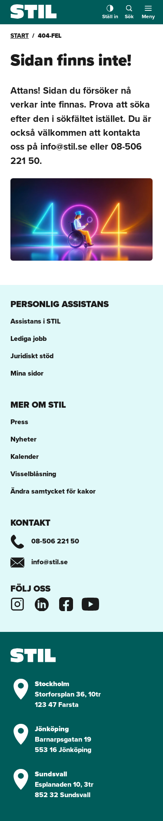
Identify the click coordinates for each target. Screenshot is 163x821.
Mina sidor (26, 373)
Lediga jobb (28, 338)
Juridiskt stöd (31, 356)
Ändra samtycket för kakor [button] (53, 491)
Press (19, 422)
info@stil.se (39, 562)
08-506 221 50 (44, 541)
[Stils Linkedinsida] (42, 603)
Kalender (24, 456)
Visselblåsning (33, 474)
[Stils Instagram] (17, 603)
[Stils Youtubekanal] (90, 603)
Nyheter (23, 439)
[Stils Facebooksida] (66, 603)
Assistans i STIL (35, 321)
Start (19, 35)
